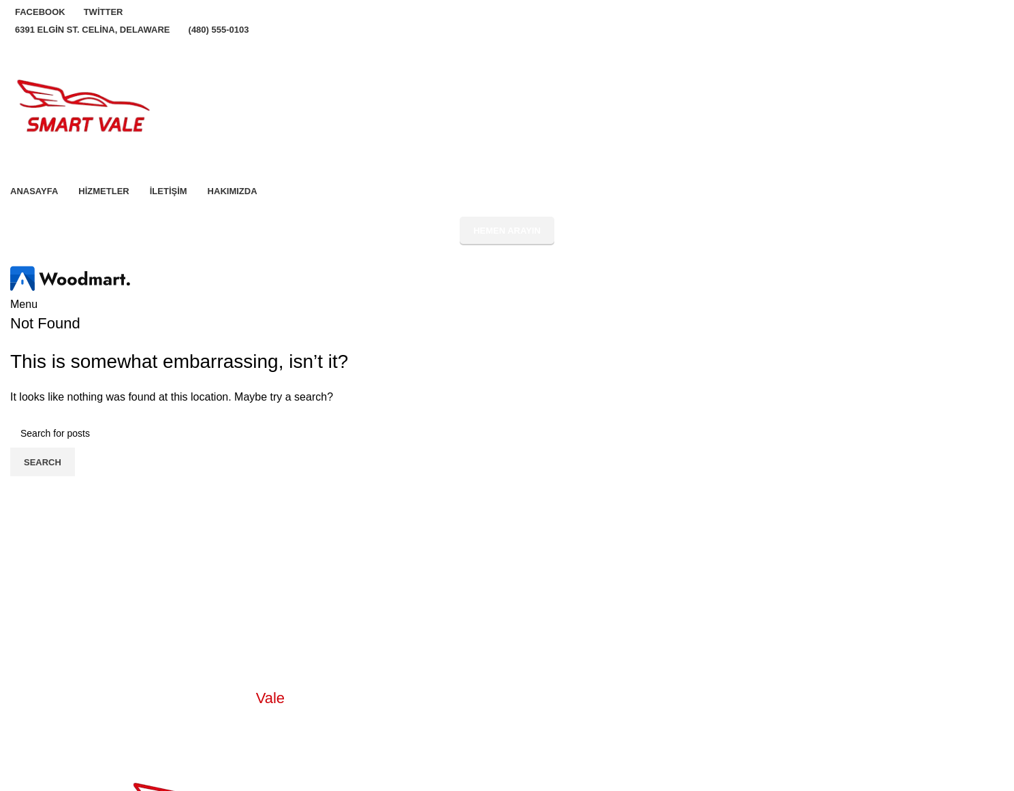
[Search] (507, 433)
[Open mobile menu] (23, 304)
